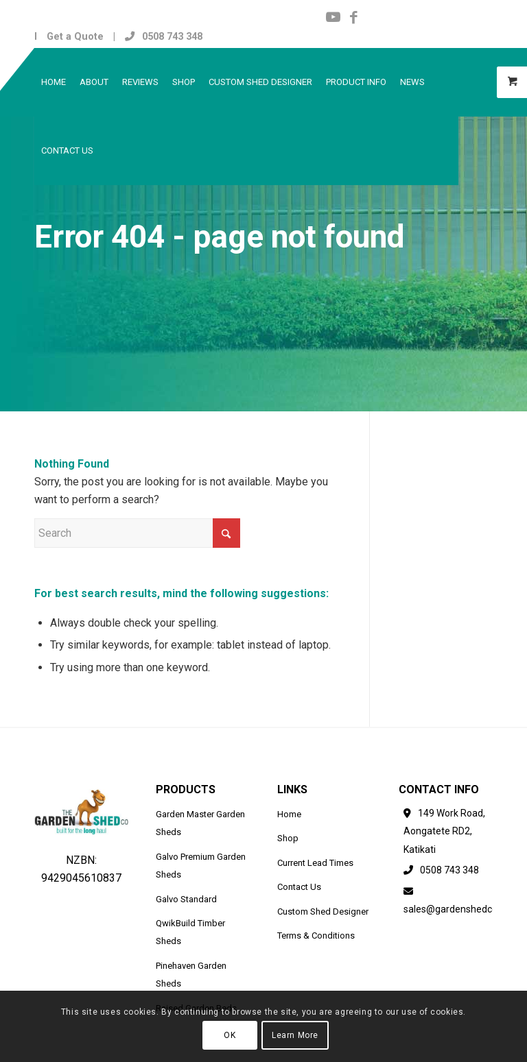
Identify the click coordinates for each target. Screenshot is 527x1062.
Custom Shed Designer (322, 911)
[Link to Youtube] (333, 17)
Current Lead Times (315, 863)
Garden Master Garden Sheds (200, 823)
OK (229, 1035)
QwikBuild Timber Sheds (190, 932)
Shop (287, 838)
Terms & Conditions (316, 935)
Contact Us (299, 887)
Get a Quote (75, 36)
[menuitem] (53, 82)
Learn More (295, 1035)
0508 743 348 (163, 36)
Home (289, 814)
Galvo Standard (186, 899)
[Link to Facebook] (354, 17)
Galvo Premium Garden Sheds (201, 866)
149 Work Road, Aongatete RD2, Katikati (444, 831)
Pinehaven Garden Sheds (191, 975)
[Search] (137, 533)
